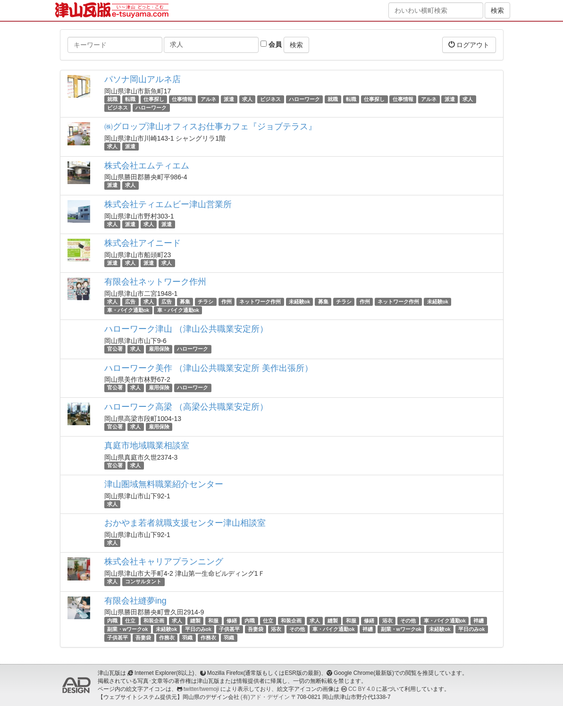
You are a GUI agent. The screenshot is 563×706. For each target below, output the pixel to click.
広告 (130, 301)
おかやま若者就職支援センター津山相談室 (185, 523)
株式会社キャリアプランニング (163, 561)
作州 (226, 301)
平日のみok (198, 629)
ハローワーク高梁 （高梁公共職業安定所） (186, 407)
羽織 (187, 637)
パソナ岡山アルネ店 (142, 79)
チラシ (205, 301)
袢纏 (478, 620)
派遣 (229, 99)
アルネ (208, 99)
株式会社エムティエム (146, 165)
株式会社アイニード (142, 243)
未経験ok (299, 301)
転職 (130, 99)
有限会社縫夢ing (135, 600)
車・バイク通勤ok (128, 310)
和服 (213, 620)
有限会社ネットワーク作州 (155, 281)
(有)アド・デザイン (265, 697)
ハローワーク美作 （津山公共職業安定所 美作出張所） (208, 368)
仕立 (130, 620)
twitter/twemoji (201, 689)
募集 (185, 301)
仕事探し (153, 99)
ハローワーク (304, 99)
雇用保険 (159, 349)
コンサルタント (143, 581)
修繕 (232, 620)
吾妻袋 (255, 629)
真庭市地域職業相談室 (146, 445)
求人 (247, 99)
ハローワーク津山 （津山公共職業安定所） (186, 329)
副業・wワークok (127, 629)
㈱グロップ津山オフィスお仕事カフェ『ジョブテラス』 (210, 126)
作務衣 (167, 637)
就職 (112, 99)
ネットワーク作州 (260, 301)
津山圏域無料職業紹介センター (163, 484)
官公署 (115, 349)
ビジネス (270, 99)
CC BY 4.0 (361, 689)
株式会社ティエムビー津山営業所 (168, 204)
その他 (408, 620)
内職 (112, 620)
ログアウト (469, 45)
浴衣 (387, 620)
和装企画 (153, 620)
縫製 (195, 620)
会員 (271, 44)
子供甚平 (229, 629)
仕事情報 (182, 99)
